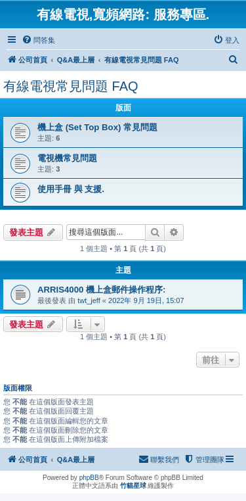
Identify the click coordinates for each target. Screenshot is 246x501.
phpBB (89, 477)
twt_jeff (88, 300)
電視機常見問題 (67, 158)
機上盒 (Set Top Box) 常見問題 (97, 127)
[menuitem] (38, 40)
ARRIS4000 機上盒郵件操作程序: (101, 290)
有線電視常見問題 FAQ (70, 86)
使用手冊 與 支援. (70, 189)
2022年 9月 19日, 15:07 (146, 300)
